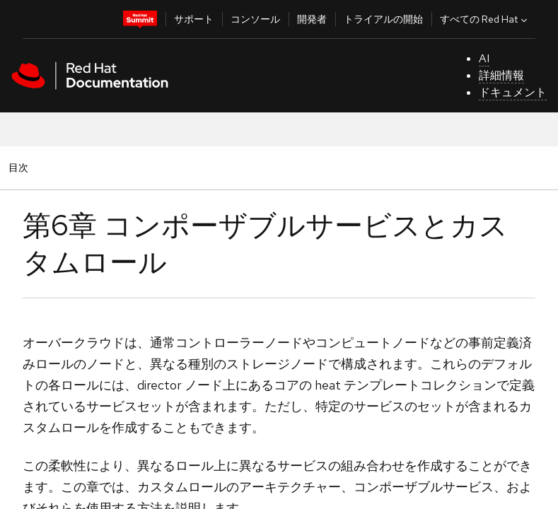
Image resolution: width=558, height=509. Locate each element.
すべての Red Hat (485, 19)
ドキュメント (513, 92)
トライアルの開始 (383, 19)
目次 (20, 167)
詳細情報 (501, 75)
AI (484, 58)
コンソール (255, 19)
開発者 (312, 19)
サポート (194, 19)
